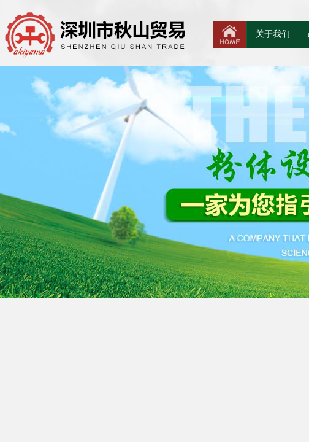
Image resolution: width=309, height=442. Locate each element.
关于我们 (273, 34)
